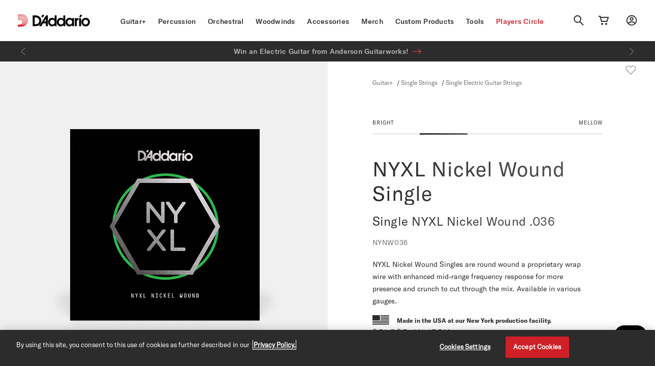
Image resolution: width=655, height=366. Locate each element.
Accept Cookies (537, 347)
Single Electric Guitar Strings (484, 82)
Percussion (177, 21)
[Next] (632, 51)
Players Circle (520, 21)
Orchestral (226, 21)
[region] (327, 348)
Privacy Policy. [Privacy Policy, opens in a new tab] (274, 345)
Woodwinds (275, 21)
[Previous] (23, 51)
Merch (372, 21)
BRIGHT (383, 122)
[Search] (579, 20)
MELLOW (591, 122)
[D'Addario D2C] (61, 20)
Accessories (328, 21)
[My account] (631, 20)
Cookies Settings (465, 347)
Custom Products (424, 21)
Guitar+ (133, 21)
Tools (475, 21)
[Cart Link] (604, 20)
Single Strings (419, 82)
